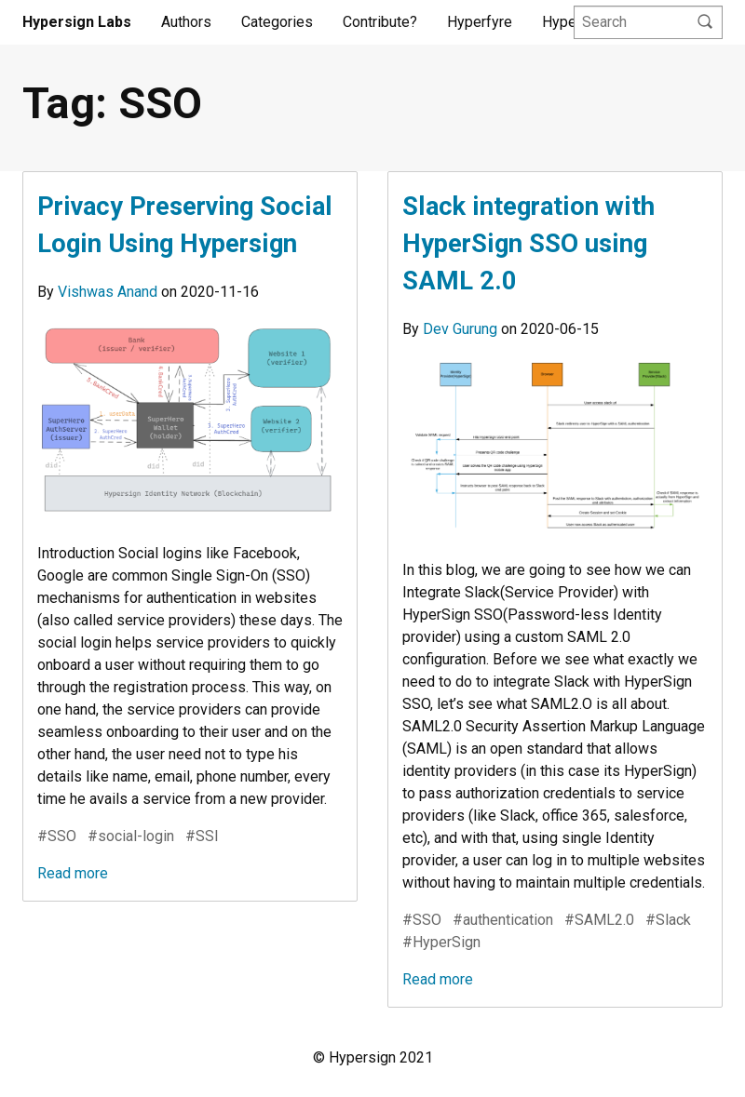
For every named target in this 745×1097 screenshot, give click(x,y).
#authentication (503, 920)
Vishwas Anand (109, 292)
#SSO (56, 836)
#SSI (202, 836)
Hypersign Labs (76, 22)
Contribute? (380, 22)
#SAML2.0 (599, 920)
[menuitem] (186, 22)
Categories (277, 22)
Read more (72, 873)
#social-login (131, 836)
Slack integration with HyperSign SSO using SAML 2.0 (528, 244)
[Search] (705, 22)
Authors (186, 22)
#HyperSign (441, 942)
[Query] (648, 23)
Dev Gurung (462, 329)
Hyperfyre (479, 22)
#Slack (668, 920)
